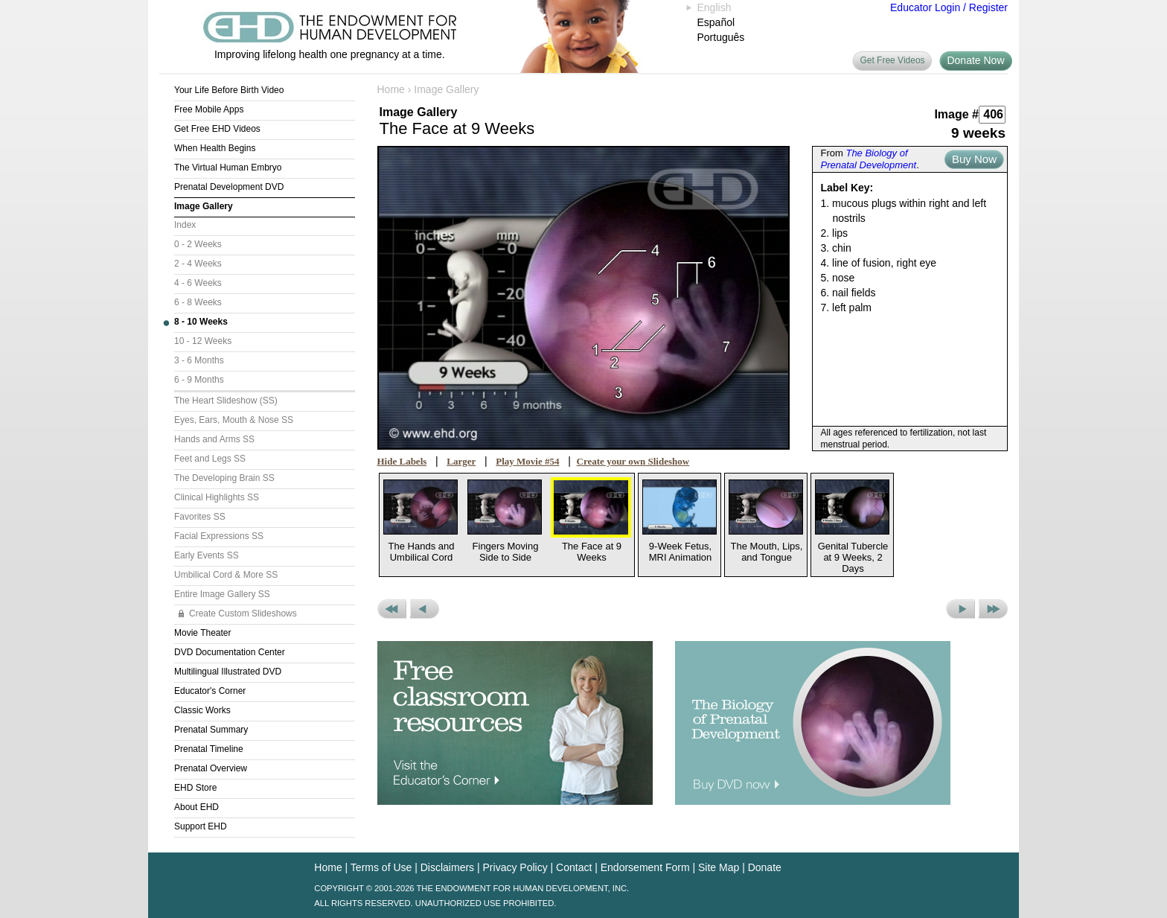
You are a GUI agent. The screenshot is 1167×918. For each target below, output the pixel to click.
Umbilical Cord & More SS (226, 575)
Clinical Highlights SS (216, 497)
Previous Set (391, 609)
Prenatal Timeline (208, 749)
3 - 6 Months (199, 360)
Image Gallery (203, 206)
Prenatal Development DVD (229, 187)
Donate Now (975, 60)
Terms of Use (381, 867)
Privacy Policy (515, 867)
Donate (764, 867)
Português (721, 37)
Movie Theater (202, 633)
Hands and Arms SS (214, 439)
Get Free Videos (892, 60)
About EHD (196, 807)
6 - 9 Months (199, 379)
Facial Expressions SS (218, 536)
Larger (461, 461)
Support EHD (200, 826)
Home (391, 89)
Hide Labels (402, 461)
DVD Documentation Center (229, 652)
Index (185, 225)
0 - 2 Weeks (198, 244)
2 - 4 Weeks (198, 263)
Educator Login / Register (949, 7)
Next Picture (960, 609)
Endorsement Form (645, 867)
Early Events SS (206, 555)
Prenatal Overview (210, 768)
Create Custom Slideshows (243, 613)
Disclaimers (447, 867)
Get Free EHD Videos (217, 129)
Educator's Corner (210, 691)
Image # (956, 114)
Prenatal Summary (211, 729)
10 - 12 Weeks (202, 341)
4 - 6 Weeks (198, 283)
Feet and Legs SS (210, 458)
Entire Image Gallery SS (222, 594)
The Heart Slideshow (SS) (226, 400)
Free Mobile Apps (208, 109)
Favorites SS (200, 516)
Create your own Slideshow (633, 461)
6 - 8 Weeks (198, 302)
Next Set (993, 609)
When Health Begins (214, 148)
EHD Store (195, 787)
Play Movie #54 (527, 461)
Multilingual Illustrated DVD (227, 671)
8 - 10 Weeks (201, 321)
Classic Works (202, 710)
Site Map (718, 867)
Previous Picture (424, 609)
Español (716, 22)
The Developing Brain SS (224, 478)
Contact (574, 867)
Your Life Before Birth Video (229, 90)
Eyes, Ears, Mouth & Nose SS (233, 420)
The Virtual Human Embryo (228, 167)
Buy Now (974, 159)
